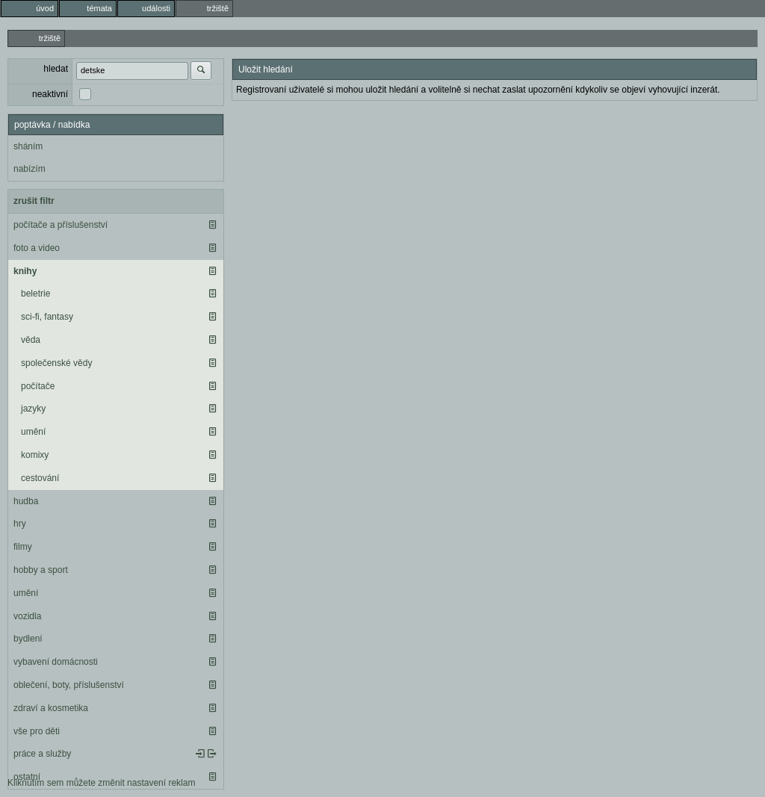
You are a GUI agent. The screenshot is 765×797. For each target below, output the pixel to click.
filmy (22, 547)
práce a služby (42, 753)
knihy (25, 271)
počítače (38, 386)
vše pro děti (36, 731)
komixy (35, 455)
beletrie (35, 293)
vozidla (27, 616)
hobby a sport (40, 570)
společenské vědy (56, 363)
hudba (25, 501)
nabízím (29, 169)
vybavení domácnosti (55, 662)
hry (19, 523)
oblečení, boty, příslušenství (68, 685)
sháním (28, 146)
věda (30, 340)
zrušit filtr (34, 201)
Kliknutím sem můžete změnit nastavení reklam (101, 783)
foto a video (36, 248)
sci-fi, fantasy (47, 316)
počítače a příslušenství (60, 225)
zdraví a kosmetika (50, 708)
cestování (40, 478)
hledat (55, 68)
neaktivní (50, 94)
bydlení (28, 638)
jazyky (33, 408)
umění (33, 432)
